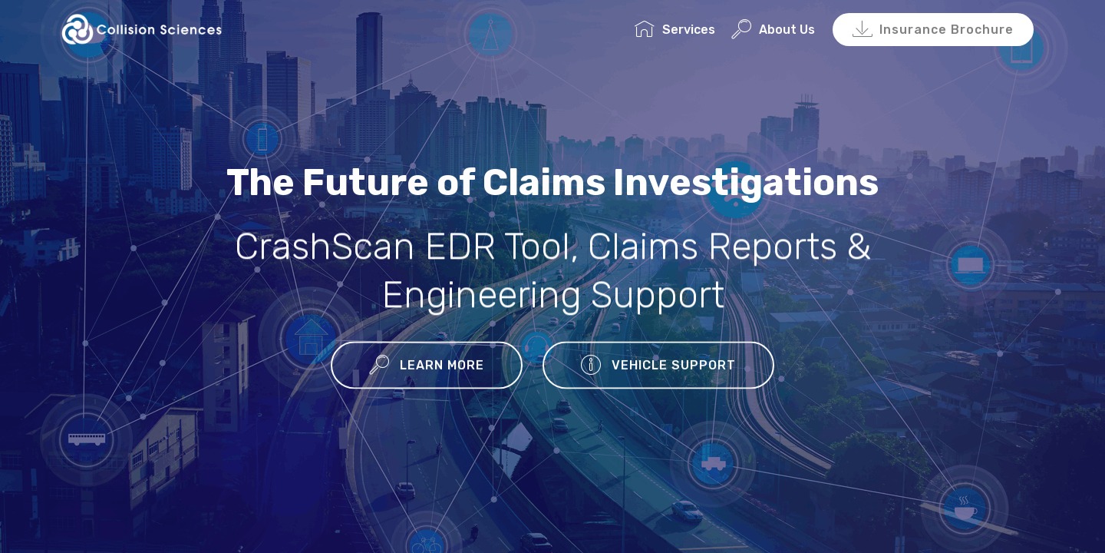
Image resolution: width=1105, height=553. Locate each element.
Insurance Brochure (933, 30)
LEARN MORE (426, 366)
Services (675, 29)
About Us (773, 29)
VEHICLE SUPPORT (658, 366)
